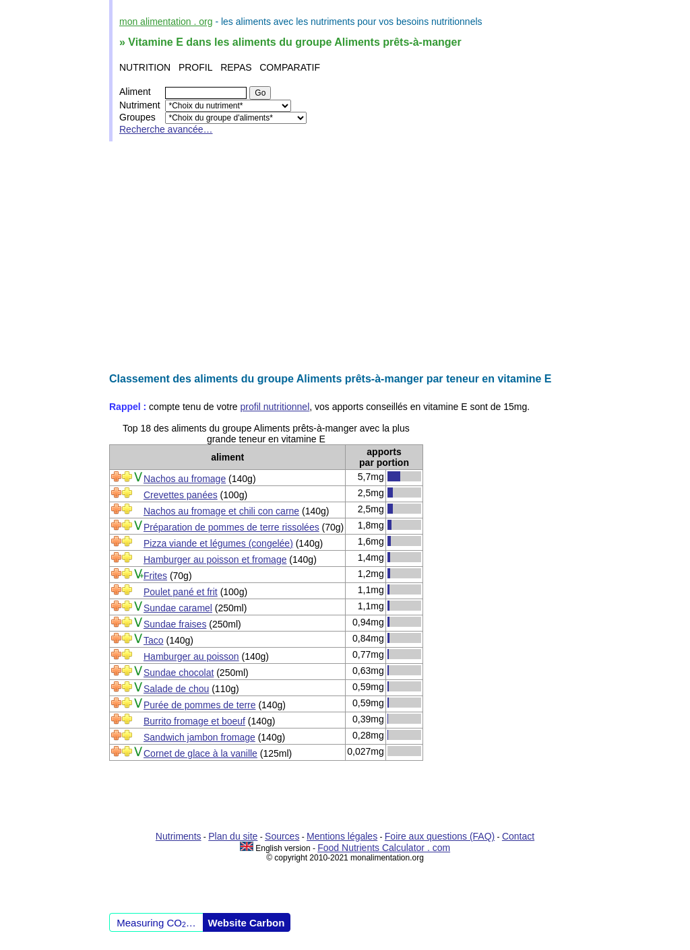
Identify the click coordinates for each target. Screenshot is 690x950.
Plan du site (232, 836)
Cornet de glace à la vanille (200, 753)
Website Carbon (246, 922)
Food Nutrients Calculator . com (383, 847)
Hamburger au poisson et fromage (215, 559)
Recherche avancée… (166, 129)
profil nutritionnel (275, 406)
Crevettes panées (181, 494)
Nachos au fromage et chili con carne (221, 511)
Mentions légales (342, 836)
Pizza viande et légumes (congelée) (218, 543)
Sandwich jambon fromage (199, 737)
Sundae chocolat (179, 672)
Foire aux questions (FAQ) (440, 836)
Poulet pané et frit (181, 591)
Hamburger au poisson (191, 656)
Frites (155, 575)
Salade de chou (176, 688)
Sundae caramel (178, 608)
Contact (518, 836)
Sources (282, 836)
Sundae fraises (175, 624)
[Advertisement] (345, 257)
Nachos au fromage (185, 478)
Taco (154, 640)
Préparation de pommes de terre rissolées (231, 527)
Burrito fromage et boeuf (194, 721)
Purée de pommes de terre (200, 705)
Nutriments (178, 836)
